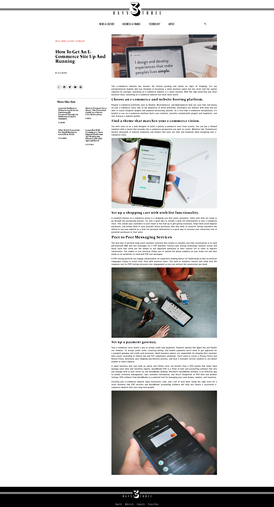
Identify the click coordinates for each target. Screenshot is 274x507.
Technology (154, 24)
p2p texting (181, 246)
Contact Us (141, 504)
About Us (118, 504)
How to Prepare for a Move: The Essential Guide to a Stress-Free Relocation (95, 111)
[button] (205, 23)
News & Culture (106, 24)
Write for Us (129, 504)
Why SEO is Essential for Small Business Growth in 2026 (68, 132)
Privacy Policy (153, 504)
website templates (140, 132)
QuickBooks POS (159, 369)
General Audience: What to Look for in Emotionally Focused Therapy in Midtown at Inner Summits (68, 113)
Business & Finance (132, 24)
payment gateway (121, 353)
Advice (171, 24)
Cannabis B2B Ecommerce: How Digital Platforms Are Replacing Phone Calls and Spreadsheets (94, 135)
